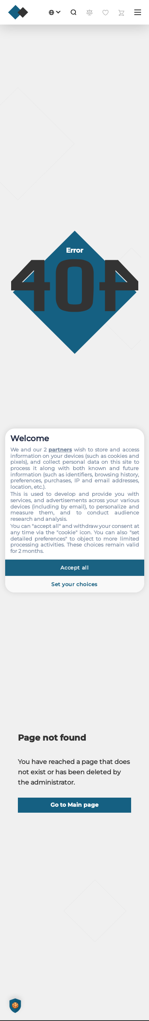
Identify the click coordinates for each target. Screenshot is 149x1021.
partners (60, 449)
